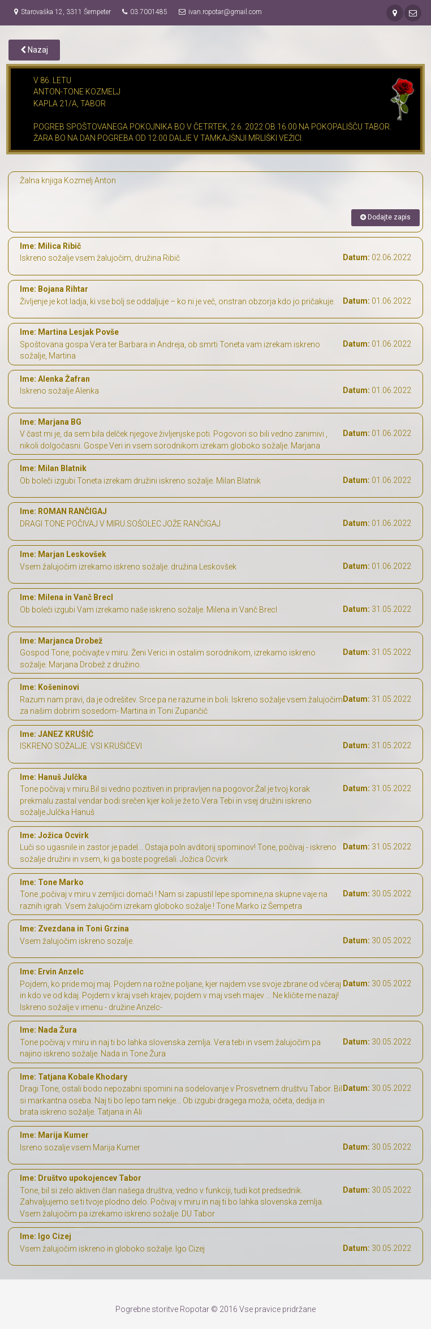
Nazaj (34, 49)
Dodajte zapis (385, 217)
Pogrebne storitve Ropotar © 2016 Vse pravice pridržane (215, 1309)
